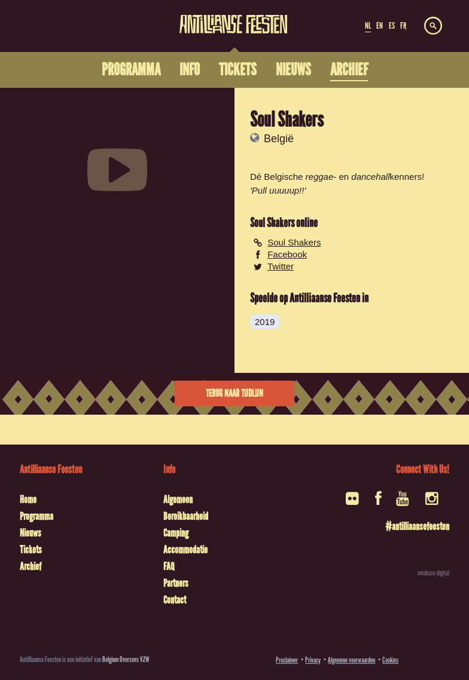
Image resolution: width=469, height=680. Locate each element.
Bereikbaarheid (185, 516)
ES (392, 25)
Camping (175, 533)
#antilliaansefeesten (417, 526)
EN (379, 25)
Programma (36, 516)
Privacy (313, 660)
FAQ (168, 566)
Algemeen (178, 499)
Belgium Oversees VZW (126, 659)
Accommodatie (185, 549)
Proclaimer (287, 660)
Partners (175, 583)
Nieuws (30, 533)
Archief (30, 566)
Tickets (31, 549)
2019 (265, 322)
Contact (174, 600)
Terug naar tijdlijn (234, 393)
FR (403, 25)
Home (28, 499)
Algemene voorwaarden (351, 660)
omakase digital (433, 573)
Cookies (390, 660)
